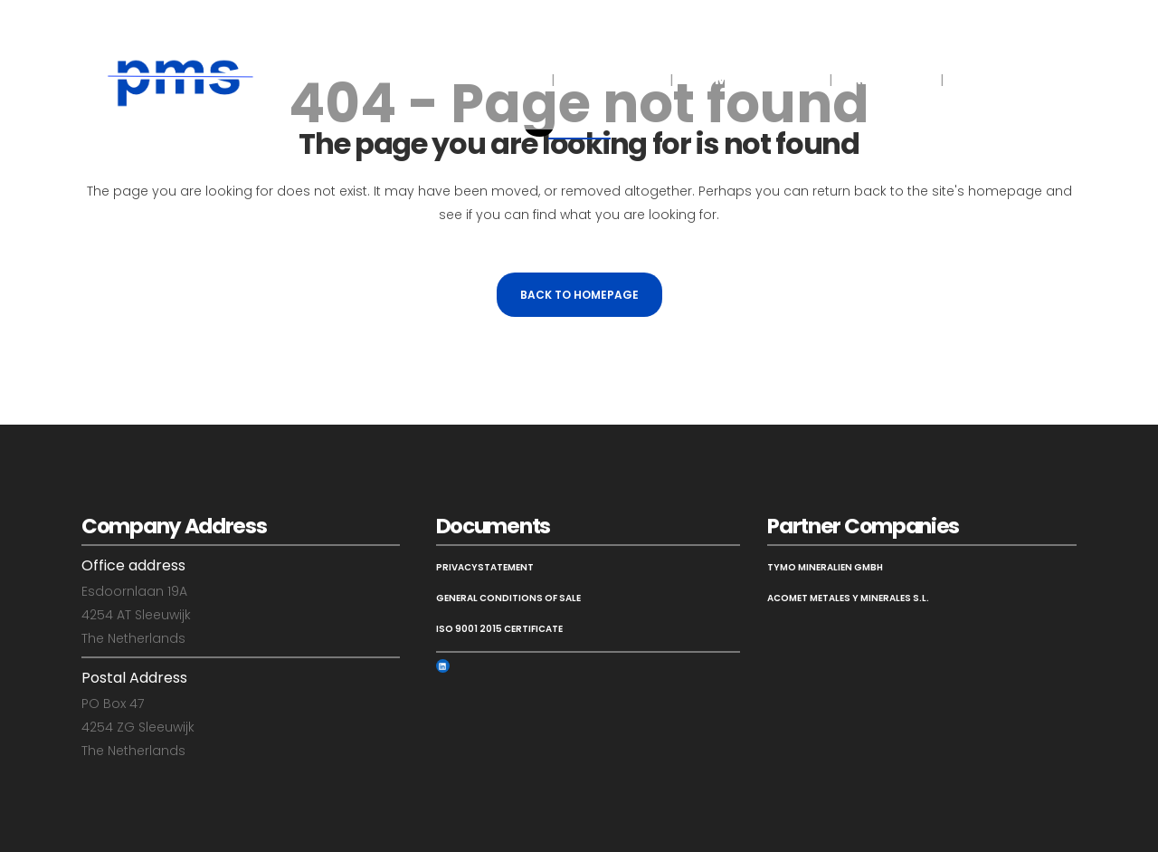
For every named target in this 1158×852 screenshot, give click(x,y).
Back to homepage (579, 294)
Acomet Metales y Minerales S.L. (848, 598)
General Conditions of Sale (508, 598)
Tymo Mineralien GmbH (825, 567)
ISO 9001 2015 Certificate (499, 629)
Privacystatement (485, 567)
